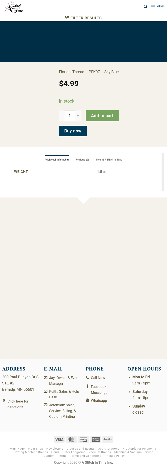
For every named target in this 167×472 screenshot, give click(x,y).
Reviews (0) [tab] (82, 159)
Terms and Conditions (86, 459)
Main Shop (35, 452)
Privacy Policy (115, 459)
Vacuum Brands (100, 455)
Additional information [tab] (56, 159)
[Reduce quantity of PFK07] (61, 115)
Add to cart (102, 115)
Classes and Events (81, 452)
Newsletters (54, 452)
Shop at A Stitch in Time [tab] (110, 159)
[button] (144, 6)
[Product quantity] (69, 115)
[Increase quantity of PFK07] (78, 115)
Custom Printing (55, 459)
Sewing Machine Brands (31, 455)
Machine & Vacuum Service (133, 455)
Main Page (17, 452)
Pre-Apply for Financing (139, 452)
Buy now (73, 131)
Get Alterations (108, 452)
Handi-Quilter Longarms (68, 455)
